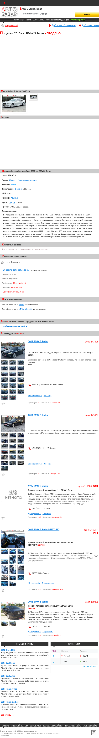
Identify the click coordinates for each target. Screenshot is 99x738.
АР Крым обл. (34, 583)
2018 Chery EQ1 (8, 650)
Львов (12, 179)
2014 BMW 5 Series (38, 415)
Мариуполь (47, 631)
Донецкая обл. (34, 513)
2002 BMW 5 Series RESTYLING (43, 529)
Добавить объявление (64, 25)
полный (14, 197)
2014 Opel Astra (8, 676)
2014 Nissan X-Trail (9, 689)
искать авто (35, 725)
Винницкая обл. (35, 395)
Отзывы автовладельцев (58, 19)
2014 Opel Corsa (8, 663)
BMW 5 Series (25, 308)
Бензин (18, 188)
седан (12, 202)
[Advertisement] (49, 61)
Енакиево (46, 513)
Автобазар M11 (78, 19)
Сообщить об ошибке (13, 291)
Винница (47, 395)
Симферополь (48, 583)
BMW (21, 304)
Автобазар (19, 19)
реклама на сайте (73, 725)
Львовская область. (27, 179)
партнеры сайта (90, 725)
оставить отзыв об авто (53, 725)
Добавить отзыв (90, 25)
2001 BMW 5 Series (38, 601)
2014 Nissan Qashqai (10, 702)
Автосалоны (38, 19)
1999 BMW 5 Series (38, 486)
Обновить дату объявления (16, 269)
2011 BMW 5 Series (38, 341)
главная (5, 725)
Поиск (28, 19)
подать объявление (19, 725)
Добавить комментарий (15, 326)
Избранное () (11, 25)
